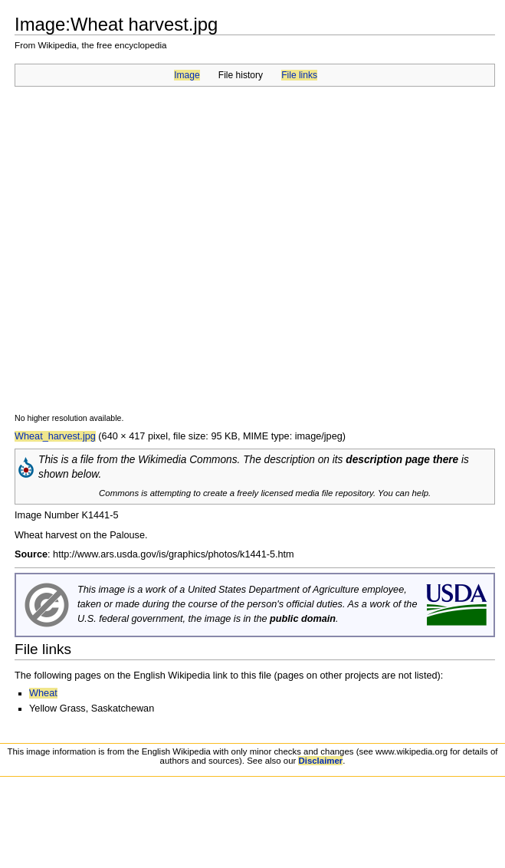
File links (299, 75)
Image (186, 75)
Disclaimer (320, 760)
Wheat (43, 693)
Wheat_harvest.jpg (55, 436)
